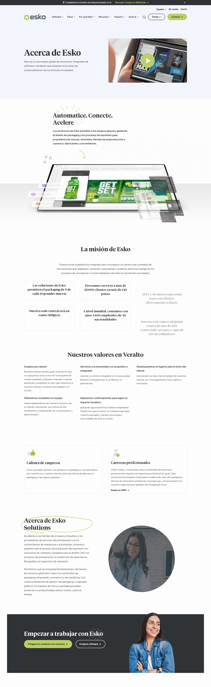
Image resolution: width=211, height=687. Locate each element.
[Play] (148, 61)
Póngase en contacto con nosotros (46, 644)
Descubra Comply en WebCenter (130, 2)
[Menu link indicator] (63, 17)
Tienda (155, 16)
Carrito (184, 9)
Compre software (88, 644)
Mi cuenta (173, 9)
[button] (184, 3)
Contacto (175, 16)
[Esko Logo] (35, 18)
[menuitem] (57, 18)
